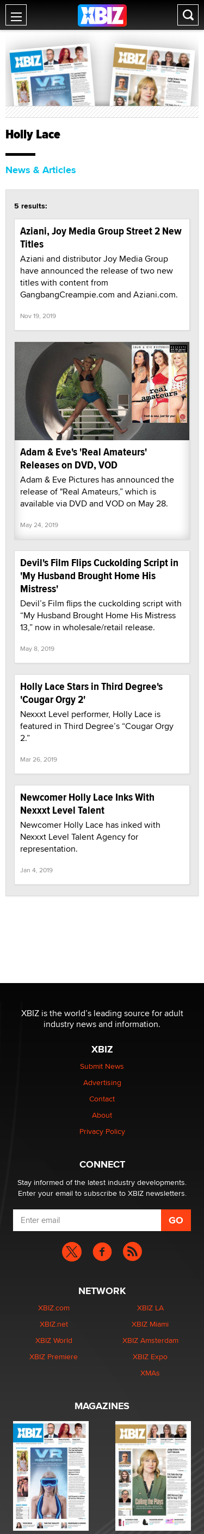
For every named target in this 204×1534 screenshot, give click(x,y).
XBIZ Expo (150, 1356)
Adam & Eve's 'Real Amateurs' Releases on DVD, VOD (83, 458)
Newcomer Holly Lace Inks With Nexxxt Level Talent (87, 803)
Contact (102, 1098)
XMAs (150, 1372)
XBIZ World (53, 1340)
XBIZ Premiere (53, 1356)
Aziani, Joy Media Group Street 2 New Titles (101, 237)
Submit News (102, 1066)
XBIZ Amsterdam (150, 1340)
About (102, 1115)
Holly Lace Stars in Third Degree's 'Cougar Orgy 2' (91, 693)
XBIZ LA (150, 1307)
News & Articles (40, 170)
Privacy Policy (102, 1131)
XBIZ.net (54, 1324)
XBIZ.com (54, 1307)
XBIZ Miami (150, 1324)
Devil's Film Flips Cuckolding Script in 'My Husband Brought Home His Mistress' (99, 576)
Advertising (102, 1082)
